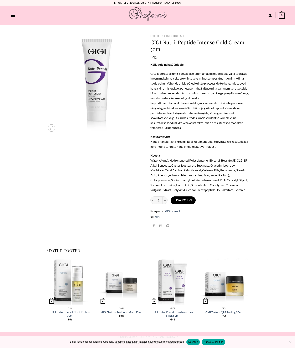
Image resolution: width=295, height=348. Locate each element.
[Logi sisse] (270, 15)
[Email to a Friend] (161, 226)
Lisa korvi (183, 200)
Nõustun (193, 341)
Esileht (155, 36)
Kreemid (179, 36)
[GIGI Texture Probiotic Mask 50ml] (121, 281)
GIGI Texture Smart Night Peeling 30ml (70, 313)
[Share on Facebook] (154, 226)
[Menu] (12, 15)
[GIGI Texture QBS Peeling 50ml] (224, 281)
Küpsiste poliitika (213, 341)
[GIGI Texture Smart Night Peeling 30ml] (70, 281)
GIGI (167, 36)
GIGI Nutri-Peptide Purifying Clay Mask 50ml (173, 313)
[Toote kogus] (159, 200)
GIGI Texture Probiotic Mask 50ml (121, 312)
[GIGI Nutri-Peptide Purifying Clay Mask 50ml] (172, 281)
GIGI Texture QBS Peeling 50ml (223, 312)
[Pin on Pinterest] (168, 226)
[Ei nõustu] (290, 343)
